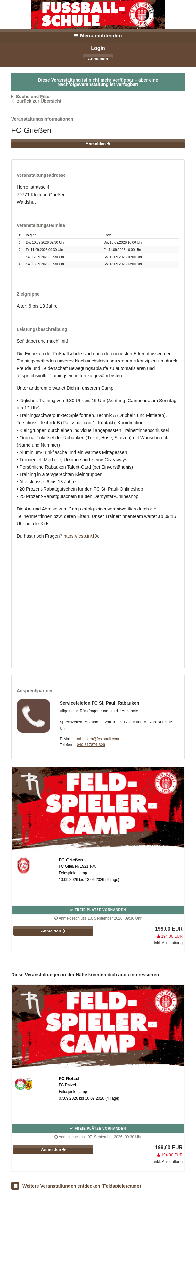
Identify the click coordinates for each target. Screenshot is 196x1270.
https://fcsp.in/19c (81, 536)
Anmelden (98, 59)
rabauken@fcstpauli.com (98, 739)
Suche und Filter (33, 96)
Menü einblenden (98, 35)
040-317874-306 (91, 745)
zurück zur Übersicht (39, 101)
